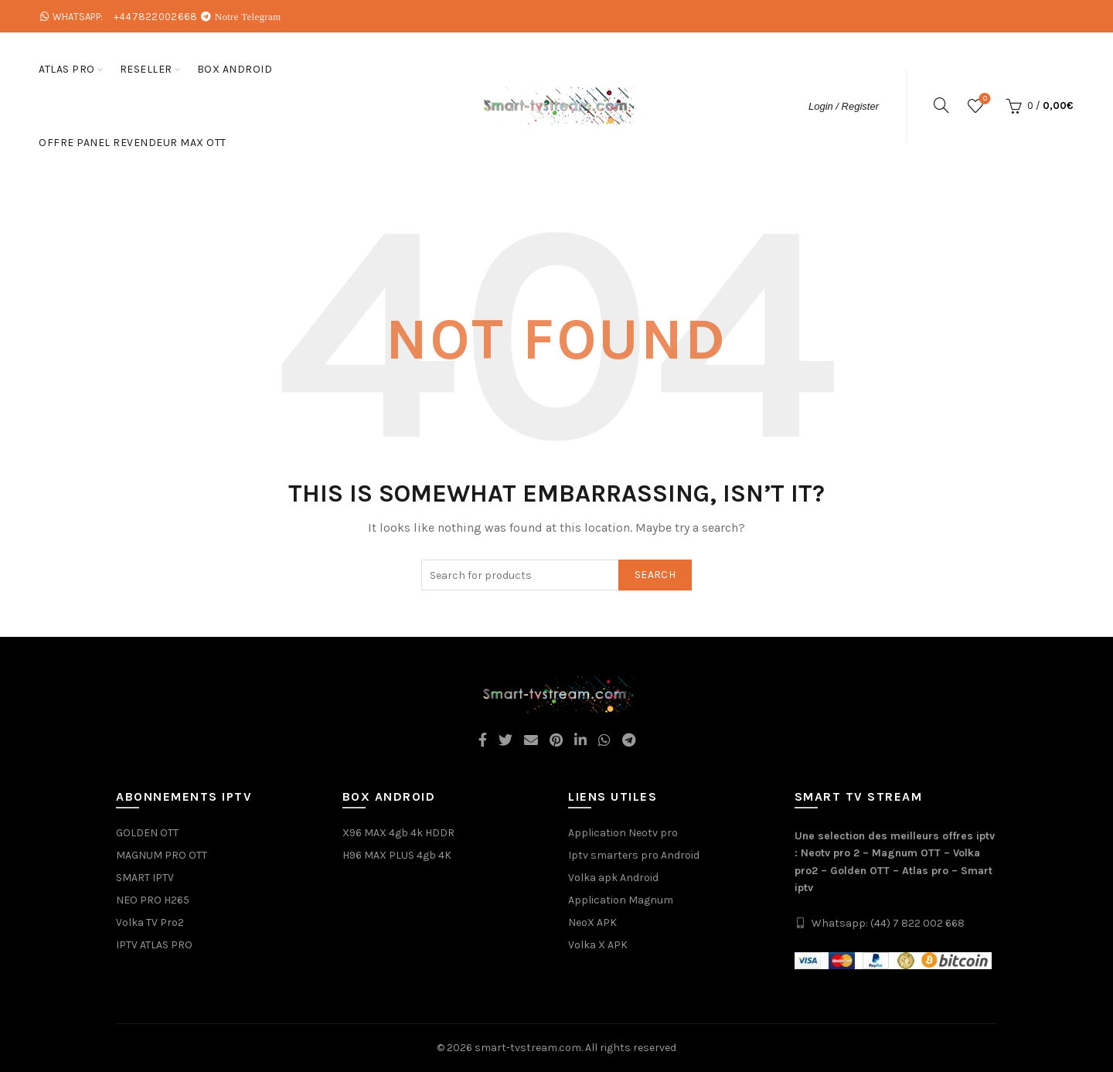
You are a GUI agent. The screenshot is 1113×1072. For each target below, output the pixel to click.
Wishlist (983, 99)
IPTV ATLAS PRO (154, 944)
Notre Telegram (248, 17)
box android (235, 69)
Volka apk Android (613, 877)
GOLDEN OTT (147, 832)
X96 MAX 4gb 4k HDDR (398, 832)
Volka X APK (598, 944)
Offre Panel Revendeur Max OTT (132, 142)
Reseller (146, 69)
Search (655, 574)
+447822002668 (156, 16)
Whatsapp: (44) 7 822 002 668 (888, 923)
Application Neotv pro (623, 832)
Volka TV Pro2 (150, 922)
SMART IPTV (145, 877)
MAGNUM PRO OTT (161, 855)
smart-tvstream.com (528, 1047)
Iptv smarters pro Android (633, 855)
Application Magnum (620, 900)
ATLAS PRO (67, 69)
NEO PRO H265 (152, 900)
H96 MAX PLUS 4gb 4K (396, 855)
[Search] (941, 105)
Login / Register (843, 106)
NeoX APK (592, 922)
